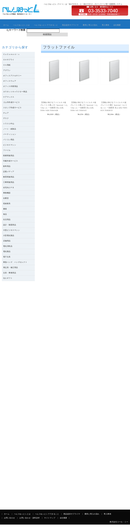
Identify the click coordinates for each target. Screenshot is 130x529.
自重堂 (6, 203)
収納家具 (7, 208)
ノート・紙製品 (9, 134)
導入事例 (110, 27)
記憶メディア (8, 176)
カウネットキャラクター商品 (15, 96)
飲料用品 (7, 171)
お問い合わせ (9, 522)
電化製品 (7, 256)
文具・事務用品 (9, 277)
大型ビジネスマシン (11, 235)
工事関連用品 (8, 187)
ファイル (7, 155)
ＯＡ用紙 (7, 70)
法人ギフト (7, 283)
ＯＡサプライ (8, 64)
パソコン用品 (8, 144)
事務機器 (7, 198)
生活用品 (7, 224)
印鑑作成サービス (10, 166)
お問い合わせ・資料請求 (29, 522)
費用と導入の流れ (94, 27)
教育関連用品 (8, 182)
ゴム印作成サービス (11, 107)
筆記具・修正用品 (10, 272)
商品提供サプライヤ (73, 27)
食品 (5, 219)
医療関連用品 (8, 160)
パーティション (9, 139)
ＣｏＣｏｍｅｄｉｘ (11, 59)
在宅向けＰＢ (8, 192)
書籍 (5, 214)
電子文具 (7, 261)
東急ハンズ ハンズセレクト (15, 267)
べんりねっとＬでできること (48, 27)
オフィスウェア (9, 86)
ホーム (7, 27)
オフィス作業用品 (10, 91)
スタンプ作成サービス (12, 112)
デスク (6, 123)
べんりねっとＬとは (22, 27)
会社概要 (122, 27)
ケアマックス (8, 102)
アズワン (7, 75)
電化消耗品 (7, 251)
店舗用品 (7, 245)
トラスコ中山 (8, 128)
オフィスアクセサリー (12, 80)
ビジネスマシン (9, 150)
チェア (6, 118)
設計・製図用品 (9, 230)
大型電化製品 (8, 240)
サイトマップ (49, 522)
